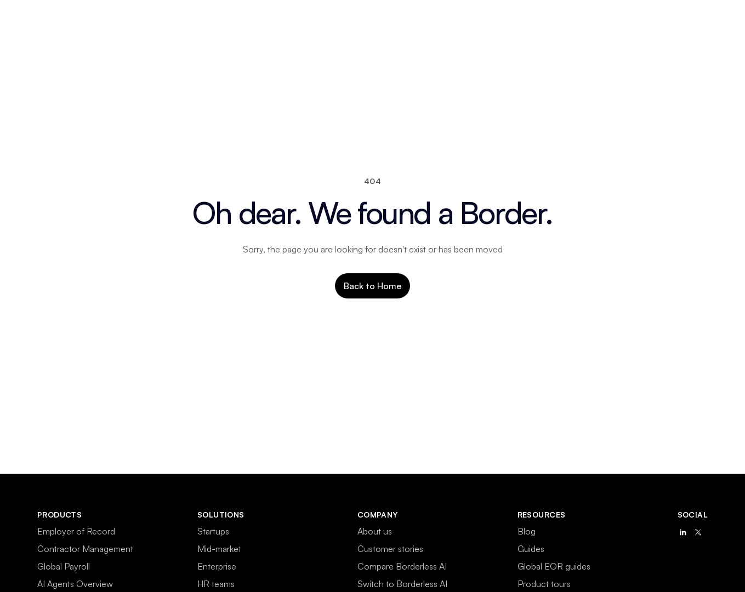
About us (374, 531)
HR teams (216, 583)
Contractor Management (85, 548)
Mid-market (219, 548)
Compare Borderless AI (402, 566)
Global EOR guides (553, 566)
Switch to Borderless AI (402, 583)
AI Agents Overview (75, 583)
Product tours (544, 583)
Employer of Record (76, 531)
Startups (213, 531)
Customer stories (390, 548)
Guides (530, 548)
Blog (526, 531)
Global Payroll (63, 566)
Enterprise (216, 566)
